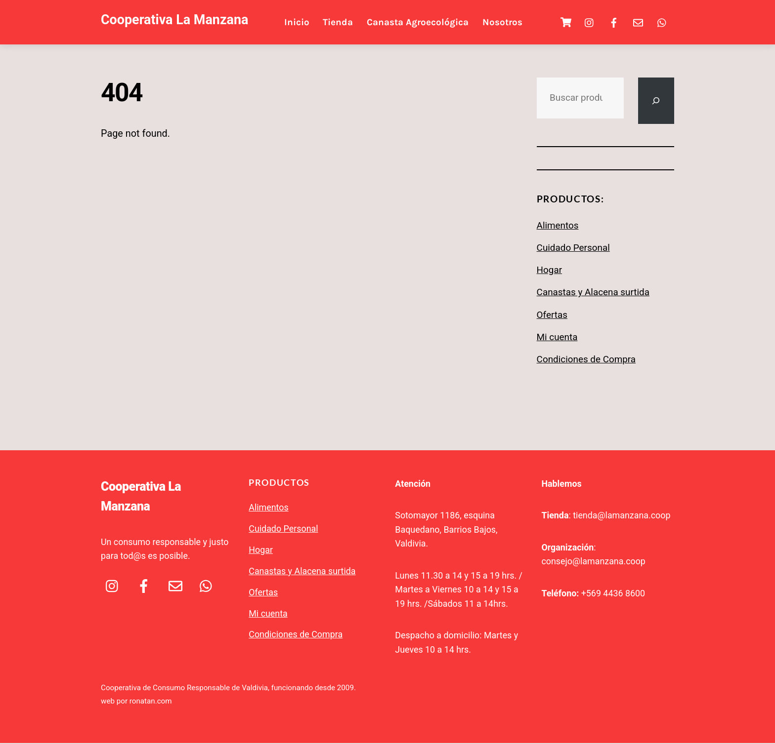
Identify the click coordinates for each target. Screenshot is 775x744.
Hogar (549, 271)
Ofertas (552, 316)
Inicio (299, 22)
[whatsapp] (662, 22)
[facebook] (614, 22)
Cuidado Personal (573, 248)
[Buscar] (655, 101)
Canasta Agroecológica (420, 22)
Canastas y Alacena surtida (593, 293)
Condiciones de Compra (586, 360)
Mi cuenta (557, 338)
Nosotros (505, 22)
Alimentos (558, 226)
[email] (638, 22)
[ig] (590, 22)
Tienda (341, 22)
